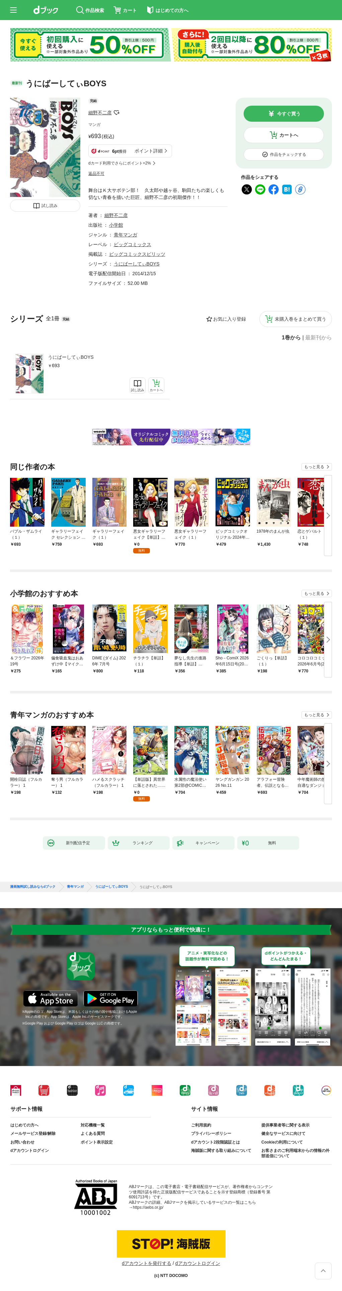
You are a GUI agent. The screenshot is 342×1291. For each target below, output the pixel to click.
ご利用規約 (201, 1125)
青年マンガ (125, 234)
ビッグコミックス (132, 244)
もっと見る (314, 466)
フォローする (116, 112)
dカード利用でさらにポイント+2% (119, 163)
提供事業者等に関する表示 (285, 1125)
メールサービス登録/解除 (33, 1133)
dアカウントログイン (29, 1150)
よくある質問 (93, 1133)
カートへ (288, 135)
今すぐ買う (289, 113)
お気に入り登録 (229, 319)
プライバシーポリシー (211, 1133)
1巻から (291, 337)
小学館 (116, 225)
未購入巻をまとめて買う (300, 319)
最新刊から (318, 337)
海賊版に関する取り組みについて (221, 1150)
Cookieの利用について (282, 1142)
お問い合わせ (22, 1142)
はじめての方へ (24, 1125)
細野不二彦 (100, 112)
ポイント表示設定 (97, 1142)
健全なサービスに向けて (283, 1133)
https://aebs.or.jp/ (148, 1207)
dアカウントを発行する (146, 1263)
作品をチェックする (288, 154)
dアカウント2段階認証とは (215, 1142)
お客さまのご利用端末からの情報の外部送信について (295, 1153)
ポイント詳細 (149, 150)
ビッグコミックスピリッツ (137, 254)
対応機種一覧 (93, 1125)
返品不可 (96, 173)
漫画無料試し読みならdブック (33, 886)
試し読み (49, 205)
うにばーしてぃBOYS (71, 357)
